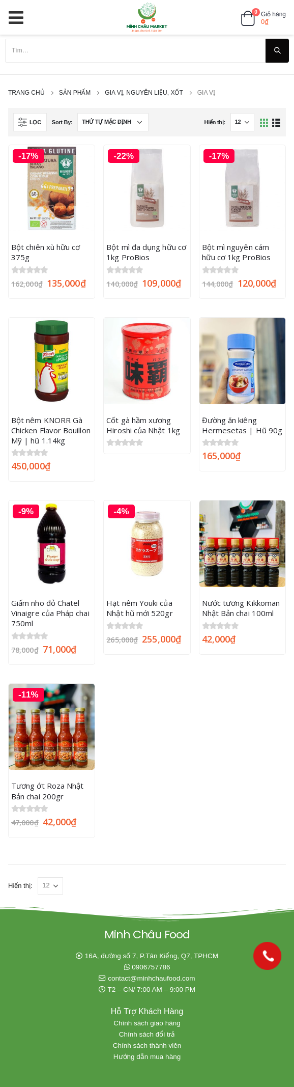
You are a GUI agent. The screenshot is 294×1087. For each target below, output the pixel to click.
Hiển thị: (214, 122)
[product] (52, 188)
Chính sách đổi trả (147, 1034)
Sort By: (62, 122)
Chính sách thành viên (147, 1045)
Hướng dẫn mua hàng (147, 1057)
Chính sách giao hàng (146, 1023)
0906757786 (151, 967)
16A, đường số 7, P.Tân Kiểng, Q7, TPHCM (151, 956)
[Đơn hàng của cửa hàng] (113, 122)
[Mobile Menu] (19, 17)
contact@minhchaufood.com (151, 978)
